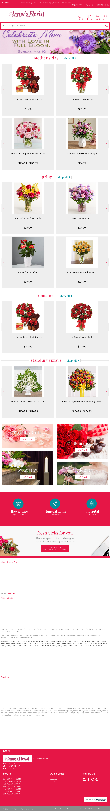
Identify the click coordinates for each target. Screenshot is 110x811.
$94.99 (82, 282)
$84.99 (82, 163)
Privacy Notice (72, 809)
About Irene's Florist (10, 562)
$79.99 (28, 227)
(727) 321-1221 (10, 3)
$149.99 (28, 109)
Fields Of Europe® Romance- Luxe (28, 153)
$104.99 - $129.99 (28, 163)
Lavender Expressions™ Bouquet (82, 153)
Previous (3, 89)
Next (106, 89)
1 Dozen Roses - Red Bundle (28, 99)
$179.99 (82, 346)
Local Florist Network (87, 809)
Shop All (69, 58)
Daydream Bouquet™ (82, 218)
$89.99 (82, 109)
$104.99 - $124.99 (28, 411)
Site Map (101, 809)
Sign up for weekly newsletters (55, 548)
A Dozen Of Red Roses (82, 99)
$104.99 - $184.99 (82, 411)
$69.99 (28, 282)
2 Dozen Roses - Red (82, 337)
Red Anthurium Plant (28, 272)
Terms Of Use (60, 809)
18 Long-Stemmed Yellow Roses (82, 272)
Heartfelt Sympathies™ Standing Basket (82, 401)
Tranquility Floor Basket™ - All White (28, 401)
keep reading (13, 593)
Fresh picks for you (55, 536)
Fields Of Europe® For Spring (28, 218)
